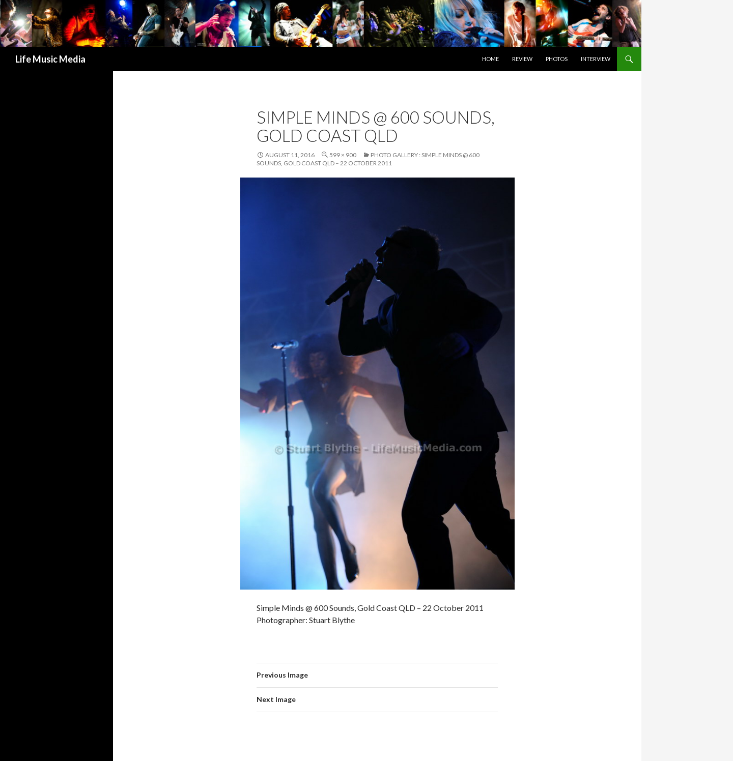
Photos (557, 58)
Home (490, 58)
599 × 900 (342, 155)
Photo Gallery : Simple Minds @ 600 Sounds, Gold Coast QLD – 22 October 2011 (368, 159)
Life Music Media (50, 59)
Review (522, 58)
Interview (595, 58)
